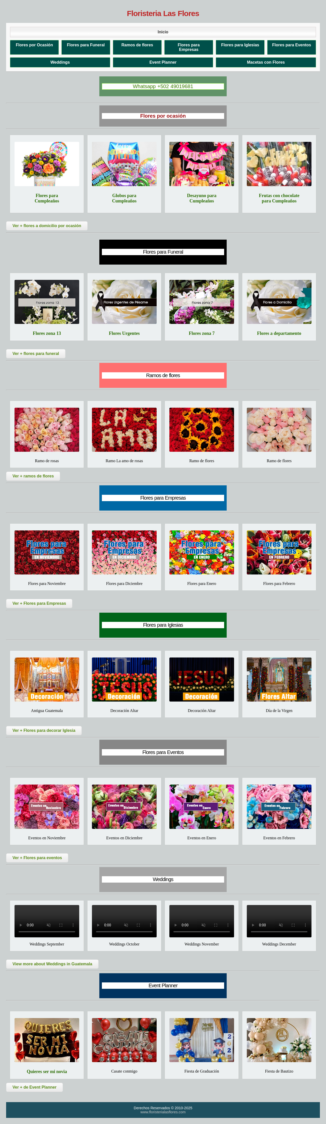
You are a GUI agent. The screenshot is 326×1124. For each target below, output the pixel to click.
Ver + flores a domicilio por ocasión (46, 226)
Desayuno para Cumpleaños (201, 198)
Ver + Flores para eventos (37, 858)
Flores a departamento (279, 333)
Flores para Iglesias (240, 45)
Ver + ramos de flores (33, 476)
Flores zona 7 (202, 333)
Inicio (163, 32)
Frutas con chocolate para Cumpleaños (279, 198)
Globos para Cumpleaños (124, 198)
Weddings (60, 62)
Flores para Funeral (86, 45)
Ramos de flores (137, 45)
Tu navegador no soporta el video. (47, 921)
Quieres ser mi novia (47, 1071)
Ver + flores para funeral (35, 353)
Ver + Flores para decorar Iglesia (43, 730)
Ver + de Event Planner (34, 1087)
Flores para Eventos (291, 45)
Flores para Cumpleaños (47, 198)
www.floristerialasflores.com (163, 1112)
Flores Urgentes (124, 333)
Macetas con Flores (266, 62)
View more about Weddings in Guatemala (52, 964)
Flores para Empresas (189, 47)
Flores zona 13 (47, 333)
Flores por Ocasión (34, 45)
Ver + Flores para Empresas (39, 603)
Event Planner (163, 62)
